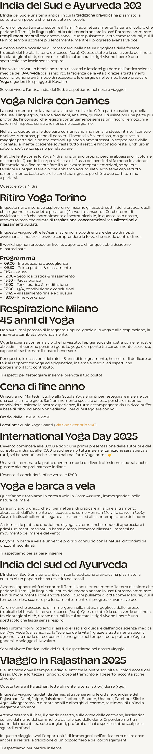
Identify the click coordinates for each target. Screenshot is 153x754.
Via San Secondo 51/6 (75, 425)
